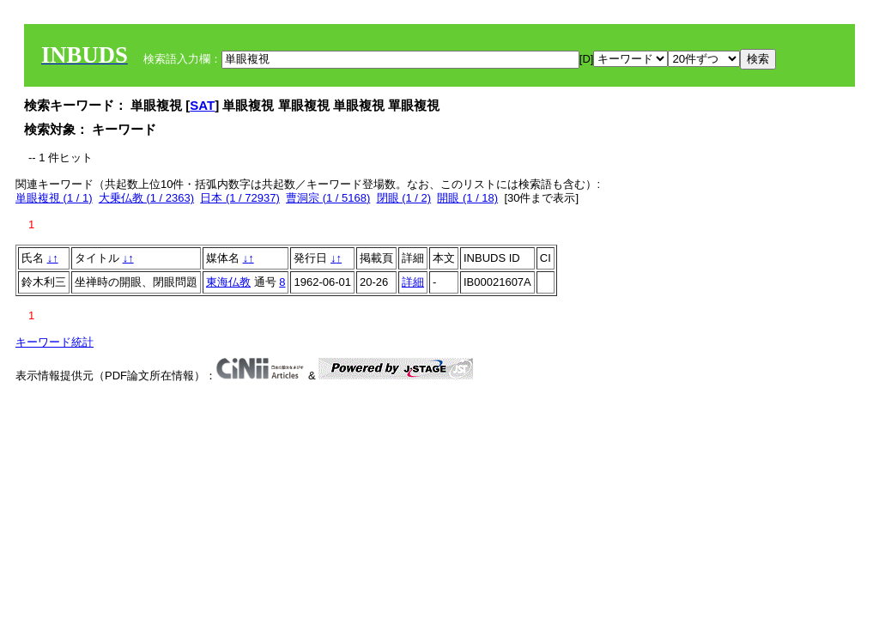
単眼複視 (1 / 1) (54, 197)
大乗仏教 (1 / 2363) (146, 197)
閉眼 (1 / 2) (404, 197)
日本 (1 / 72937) (240, 197)
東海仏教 (228, 282)
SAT (202, 105)
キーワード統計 (54, 342)
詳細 (413, 282)
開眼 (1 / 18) (467, 197)
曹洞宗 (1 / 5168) (328, 197)
